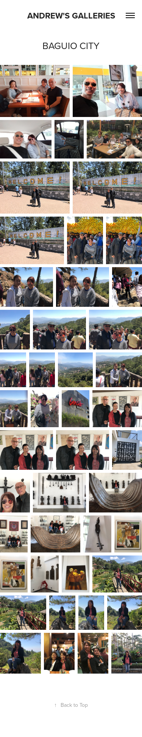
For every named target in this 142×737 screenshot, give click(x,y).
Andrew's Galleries (71, 15)
